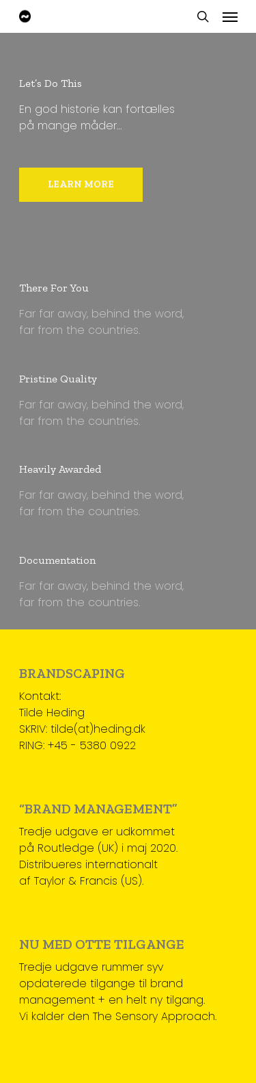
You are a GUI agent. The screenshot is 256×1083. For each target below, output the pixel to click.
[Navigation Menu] (230, 16)
